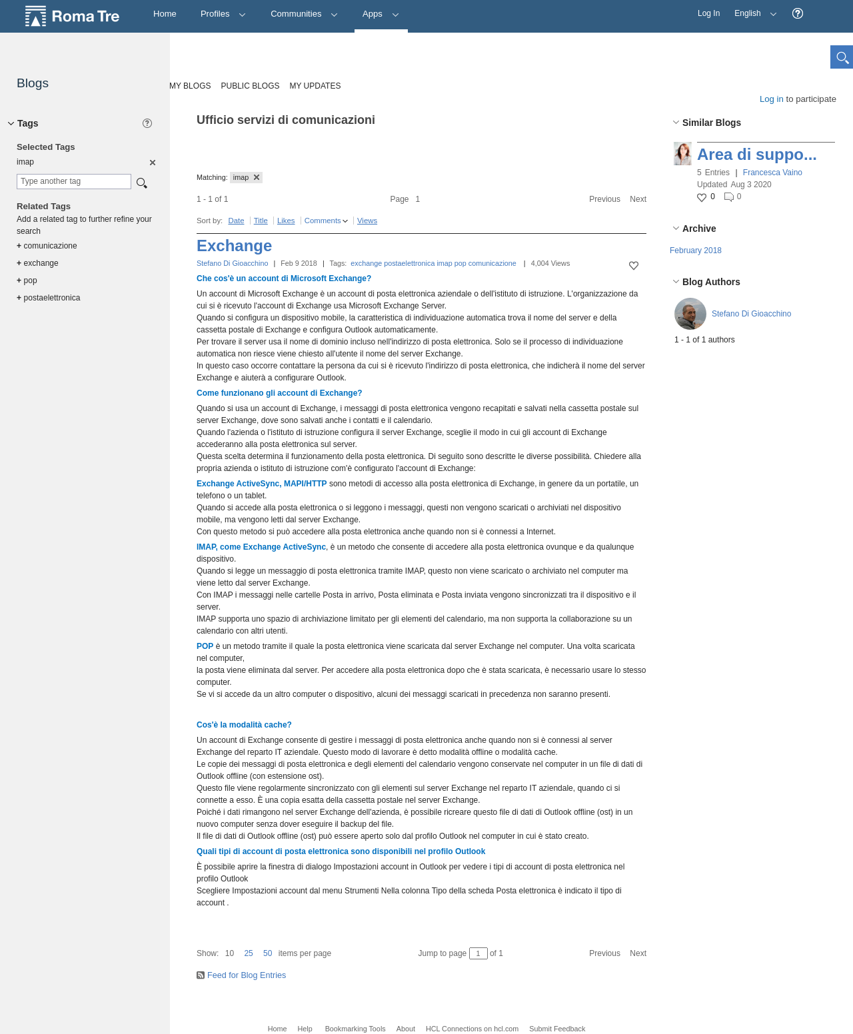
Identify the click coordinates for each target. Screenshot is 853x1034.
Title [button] (261, 221)
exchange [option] (38, 263)
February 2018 (696, 250)
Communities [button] (305, 14)
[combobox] (74, 181)
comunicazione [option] (47, 246)
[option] (152, 162)
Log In (709, 13)
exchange (366, 263)
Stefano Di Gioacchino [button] (751, 313)
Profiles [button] (224, 14)
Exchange (234, 246)
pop (460, 263)
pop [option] (27, 280)
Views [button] (367, 221)
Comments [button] (323, 221)
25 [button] (248, 953)
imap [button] (246, 177)
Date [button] (236, 221)
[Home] (165, 14)
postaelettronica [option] (48, 297)
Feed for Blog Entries (246, 975)
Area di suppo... (757, 154)
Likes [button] (286, 221)
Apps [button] (381, 14)
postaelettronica (409, 263)
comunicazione (492, 263)
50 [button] (267, 953)
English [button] (752, 9)
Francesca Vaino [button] (772, 172)
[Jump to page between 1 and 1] (478, 953)
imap (444, 263)
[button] (797, 13)
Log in (772, 99)
